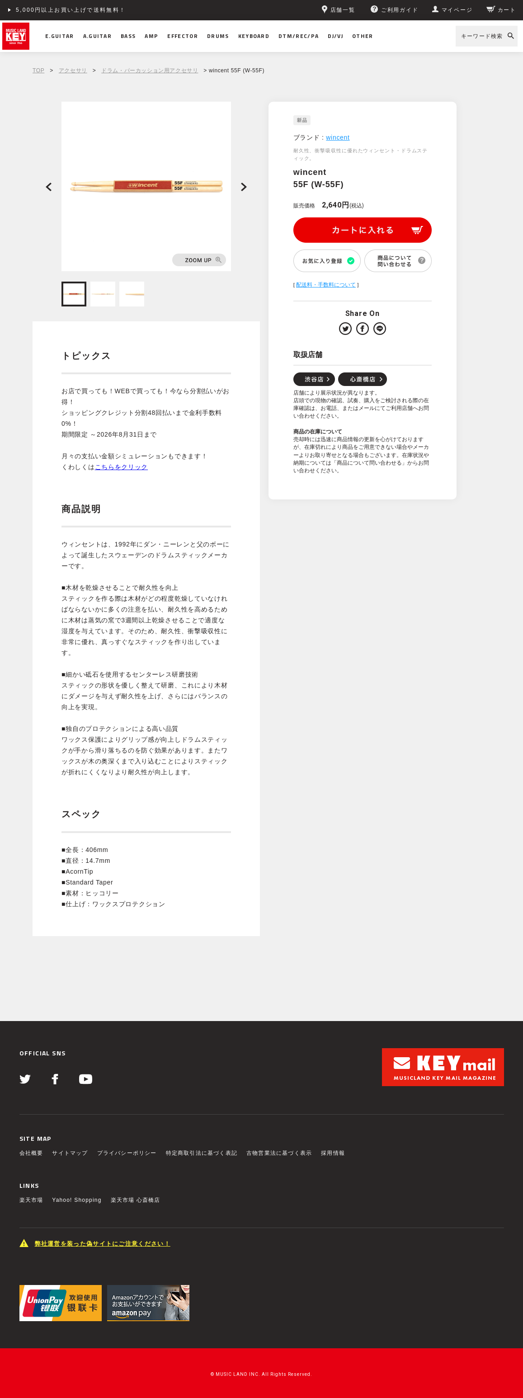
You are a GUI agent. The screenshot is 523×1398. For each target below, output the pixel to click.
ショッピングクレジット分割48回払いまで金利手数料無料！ (104, 10)
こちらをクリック (121, 467)
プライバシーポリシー (127, 1153)
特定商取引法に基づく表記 (201, 1153)
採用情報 (333, 1153)
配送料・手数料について (326, 284)
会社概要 (31, 1153)
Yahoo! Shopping (76, 1200)
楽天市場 (31, 1200)
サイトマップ (70, 1153)
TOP (38, 70)
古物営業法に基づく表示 (279, 1153)
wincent (337, 137)
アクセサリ (73, 70)
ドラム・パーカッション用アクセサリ (149, 70)
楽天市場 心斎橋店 (135, 1200)
